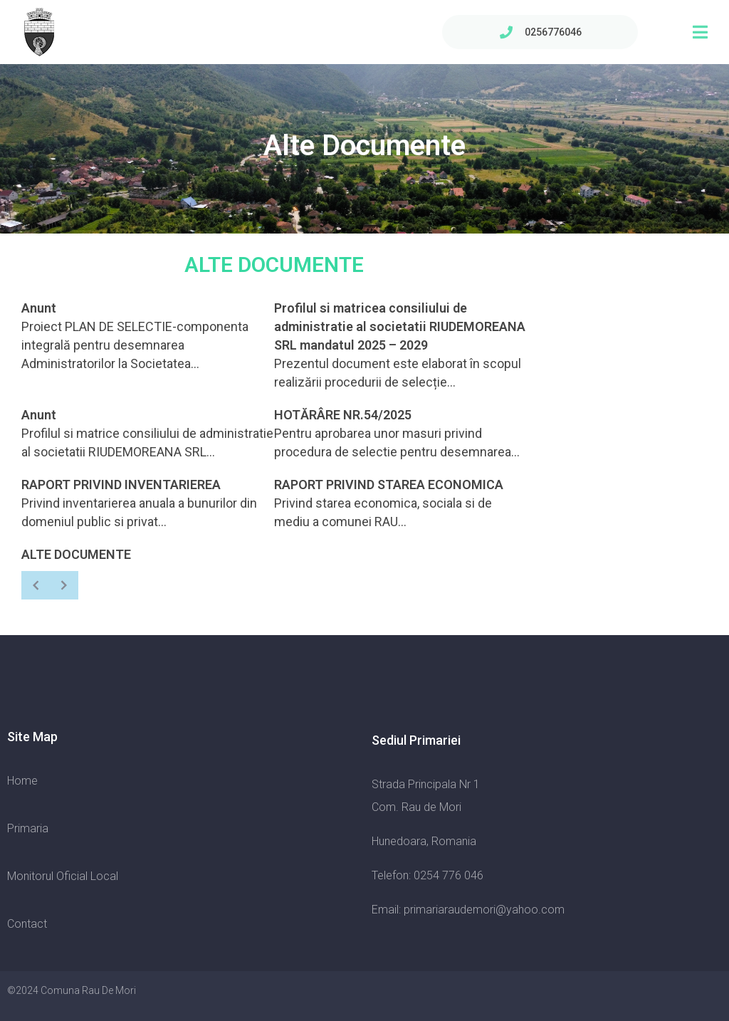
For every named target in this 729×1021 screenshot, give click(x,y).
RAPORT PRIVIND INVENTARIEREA (121, 484)
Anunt (38, 307)
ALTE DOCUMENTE (76, 554)
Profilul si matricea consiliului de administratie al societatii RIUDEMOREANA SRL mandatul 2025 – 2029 (399, 326)
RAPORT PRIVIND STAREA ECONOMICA (388, 484)
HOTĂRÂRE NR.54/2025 (342, 414)
